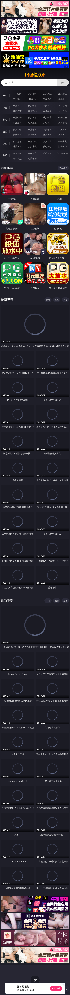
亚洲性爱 (17, 117)
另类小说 (32, 146)
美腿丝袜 (17, 134)
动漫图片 (62, 129)
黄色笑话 (47, 146)
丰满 (48, 600)
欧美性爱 (62, 117)
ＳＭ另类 (62, 110)
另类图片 (62, 134)
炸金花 (32, 98)
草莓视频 (47, 153)
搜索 (63, 82)
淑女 (57, 600)
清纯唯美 (32, 134)
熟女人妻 (17, 110)
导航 (5, 155)
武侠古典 (62, 141)
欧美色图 (47, 129)
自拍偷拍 (32, 105)
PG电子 (17, 93)
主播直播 (47, 110)
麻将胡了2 (17, 98)
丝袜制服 (32, 110)
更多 (65, 299)
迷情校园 (17, 146)
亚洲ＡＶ (17, 105)
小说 (5, 143)
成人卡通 (47, 117)
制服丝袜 (17, 122)
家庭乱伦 (32, 141)
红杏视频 (17, 158)
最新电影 (7, 600)
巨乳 (57, 299)
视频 (5, 107)
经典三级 (32, 122)
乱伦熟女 (47, 122)
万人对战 (47, 93)
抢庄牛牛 (62, 98)
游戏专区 (62, 93)
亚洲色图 (32, 129)
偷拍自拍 (32, 117)
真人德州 (32, 93)
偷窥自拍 (17, 129)
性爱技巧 (62, 146)
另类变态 (62, 122)
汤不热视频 (62, 153)
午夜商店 (32, 153)
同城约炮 (17, 153)
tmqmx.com (35, 75)
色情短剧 (32, 158)
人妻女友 (47, 141)
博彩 (5, 95)
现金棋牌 (47, 98)
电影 (5, 119)
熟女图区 (47, 134)
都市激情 (17, 141)
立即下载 (56, 988)
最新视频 (7, 300)
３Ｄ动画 (62, 105)
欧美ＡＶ (47, 105)
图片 (5, 131)
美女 (48, 299)
